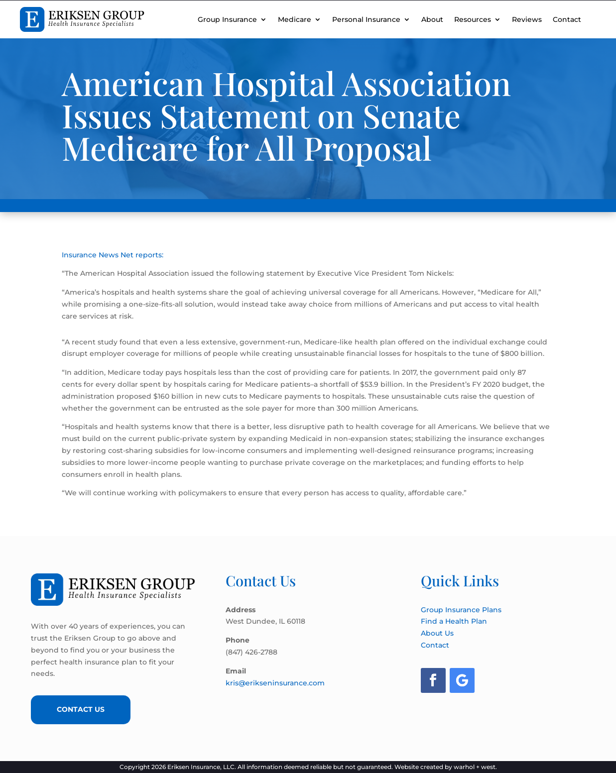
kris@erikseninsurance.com (275, 682)
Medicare (294, 19)
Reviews (527, 19)
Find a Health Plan (454, 621)
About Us (437, 633)
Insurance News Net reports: (112, 254)
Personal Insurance (366, 19)
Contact (567, 19)
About (432, 19)
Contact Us (81, 709)
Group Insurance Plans (461, 609)
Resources (472, 19)
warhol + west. (475, 767)
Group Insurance (227, 19)
